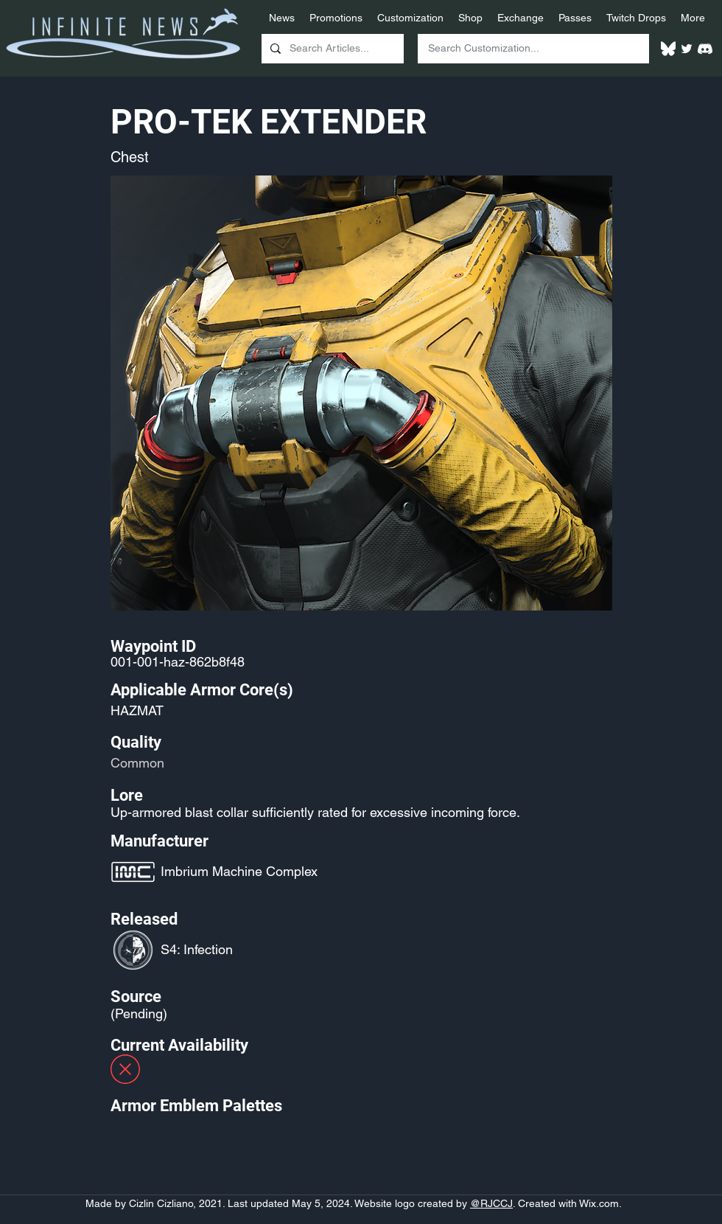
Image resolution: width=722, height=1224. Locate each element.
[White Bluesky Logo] (668, 48)
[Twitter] (686, 48)
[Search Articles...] (331, 48)
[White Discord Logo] (705, 48)
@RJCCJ (491, 1203)
